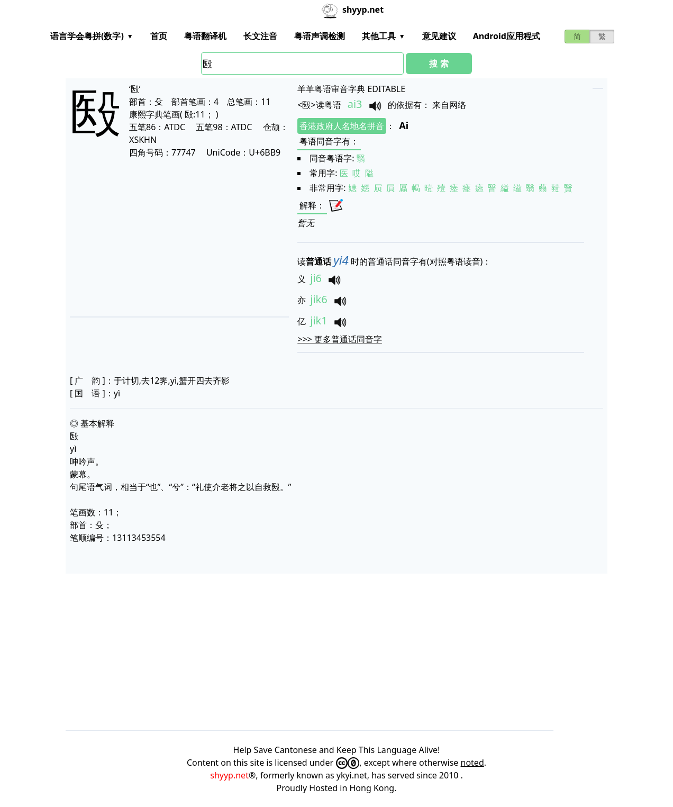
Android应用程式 (506, 36)
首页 (158, 36)
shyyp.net (229, 775)
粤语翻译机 (205, 36)
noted (472, 762)
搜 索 (438, 63)
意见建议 (439, 36)
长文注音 (260, 36)
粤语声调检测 (319, 36)
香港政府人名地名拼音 (341, 126)
